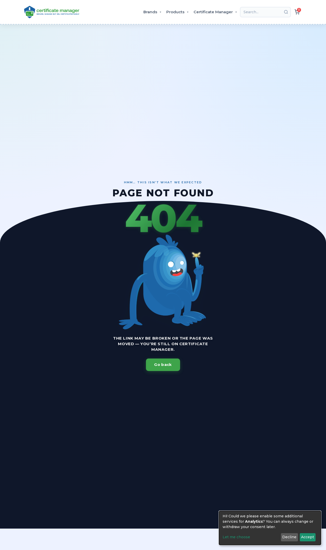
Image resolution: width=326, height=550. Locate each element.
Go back (163, 364)
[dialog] (270, 528)
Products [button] (175, 11)
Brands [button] (150, 11)
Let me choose (236, 537)
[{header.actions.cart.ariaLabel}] (297, 12)
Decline (289, 537)
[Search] (265, 12)
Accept (307, 537)
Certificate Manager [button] (214, 11)
